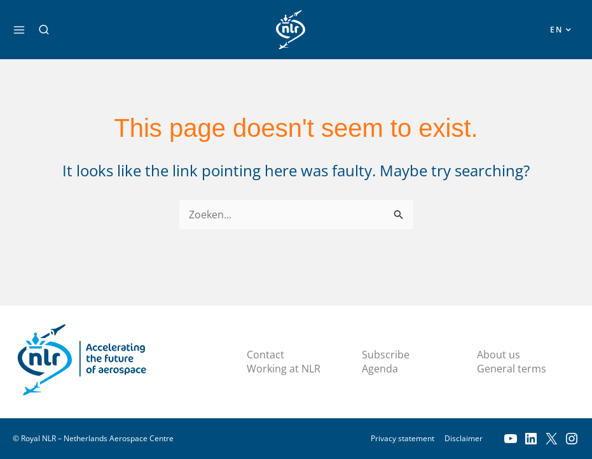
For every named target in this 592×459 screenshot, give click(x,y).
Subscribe (386, 355)
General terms (511, 369)
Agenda (380, 369)
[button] (44, 30)
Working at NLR (283, 369)
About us (498, 355)
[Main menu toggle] (19, 30)
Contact (265, 355)
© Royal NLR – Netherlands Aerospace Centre (93, 438)
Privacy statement (402, 438)
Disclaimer (463, 438)
